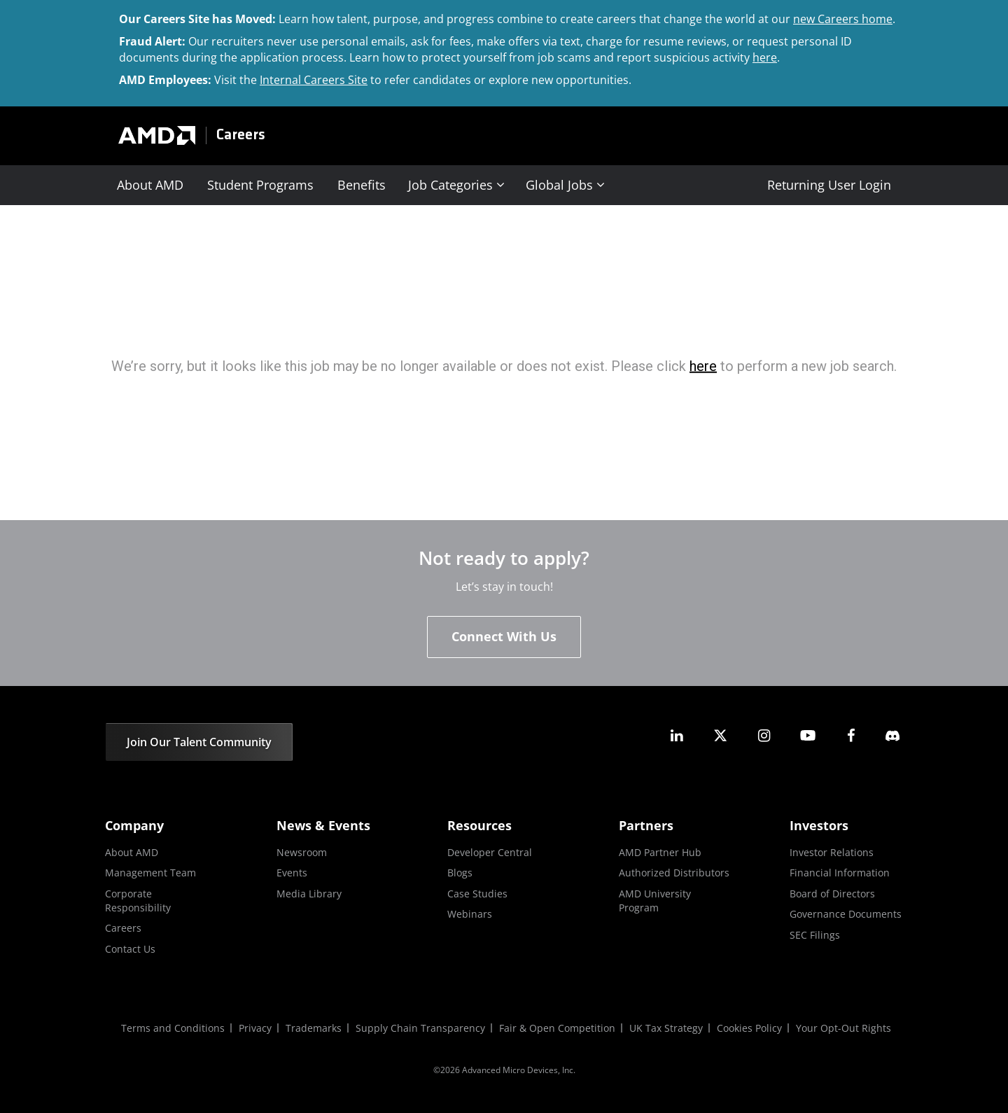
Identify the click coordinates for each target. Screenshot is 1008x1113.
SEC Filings (815, 934)
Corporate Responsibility (138, 900)
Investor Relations (832, 852)
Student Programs (260, 184)
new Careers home (842, 19)
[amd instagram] (763, 735)
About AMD (150, 184)
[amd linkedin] (677, 735)
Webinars (469, 913)
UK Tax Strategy (666, 1028)
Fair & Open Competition (557, 1028)
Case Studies (477, 893)
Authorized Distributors (674, 872)
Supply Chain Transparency (420, 1028)
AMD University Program (655, 900)
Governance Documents (846, 913)
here (764, 57)
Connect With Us (503, 636)
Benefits (361, 184)
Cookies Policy (749, 1028)
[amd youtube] (807, 735)
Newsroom (301, 852)
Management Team (150, 872)
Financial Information (840, 872)
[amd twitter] (720, 735)
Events (291, 872)
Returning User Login (829, 184)
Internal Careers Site (314, 80)
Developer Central (489, 852)
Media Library (309, 893)
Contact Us (130, 948)
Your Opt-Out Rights (843, 1028)
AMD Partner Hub (660, 852)
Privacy (255, 1028)
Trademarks (314, 1028)
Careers (240, 135)
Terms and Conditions (173, 1028)
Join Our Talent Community (199, 742)
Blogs (459, 872)
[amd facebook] (851, 735)
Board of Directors (832, 893)
